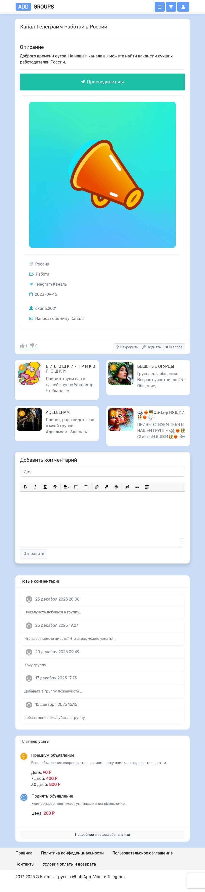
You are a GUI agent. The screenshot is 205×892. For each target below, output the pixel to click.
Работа (39, 274)
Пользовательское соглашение (142, 853)
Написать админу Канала (57, 318)
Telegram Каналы (51, 284)
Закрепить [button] (127, 347)
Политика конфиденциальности (72, 853)
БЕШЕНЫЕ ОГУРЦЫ (155, 366)
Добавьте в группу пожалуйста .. (53, 691)
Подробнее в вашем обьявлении (102, 835)
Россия (42, 264)
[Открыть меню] (160, 7)
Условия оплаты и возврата (69, 864)
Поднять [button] (151, 347)
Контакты (25, 864)
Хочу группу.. (36, 665)
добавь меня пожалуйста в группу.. (55, 718)
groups (35, 7)
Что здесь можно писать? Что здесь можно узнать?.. (70, 639)
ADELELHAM (58, 412)
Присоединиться (102, 82)
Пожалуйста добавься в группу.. (52, 612)
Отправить (33, 553)
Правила (24, 853)
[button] (171, 7)
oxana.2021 (43, 308)
